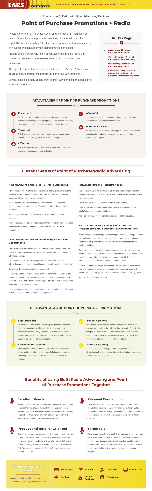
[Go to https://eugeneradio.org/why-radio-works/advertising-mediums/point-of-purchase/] (86, 477)
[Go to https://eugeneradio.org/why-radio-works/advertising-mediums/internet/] (86, 470)
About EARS (111, 4)
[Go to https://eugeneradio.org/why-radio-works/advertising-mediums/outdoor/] (64, 477)
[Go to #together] (121, 73)
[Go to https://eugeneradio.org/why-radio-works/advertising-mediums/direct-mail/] (110, 470)
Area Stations (62, 4)
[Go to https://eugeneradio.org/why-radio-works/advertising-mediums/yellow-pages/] (110, 477)
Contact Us (125, 4)
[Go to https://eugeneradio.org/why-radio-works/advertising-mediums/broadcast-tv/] (133, 470)
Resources (97, 4)
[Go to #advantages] (121, 51)
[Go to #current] (121, 58)
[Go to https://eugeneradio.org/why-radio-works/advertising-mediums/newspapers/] (64, 470)
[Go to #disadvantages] (121, 65)
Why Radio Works (80, 4)
